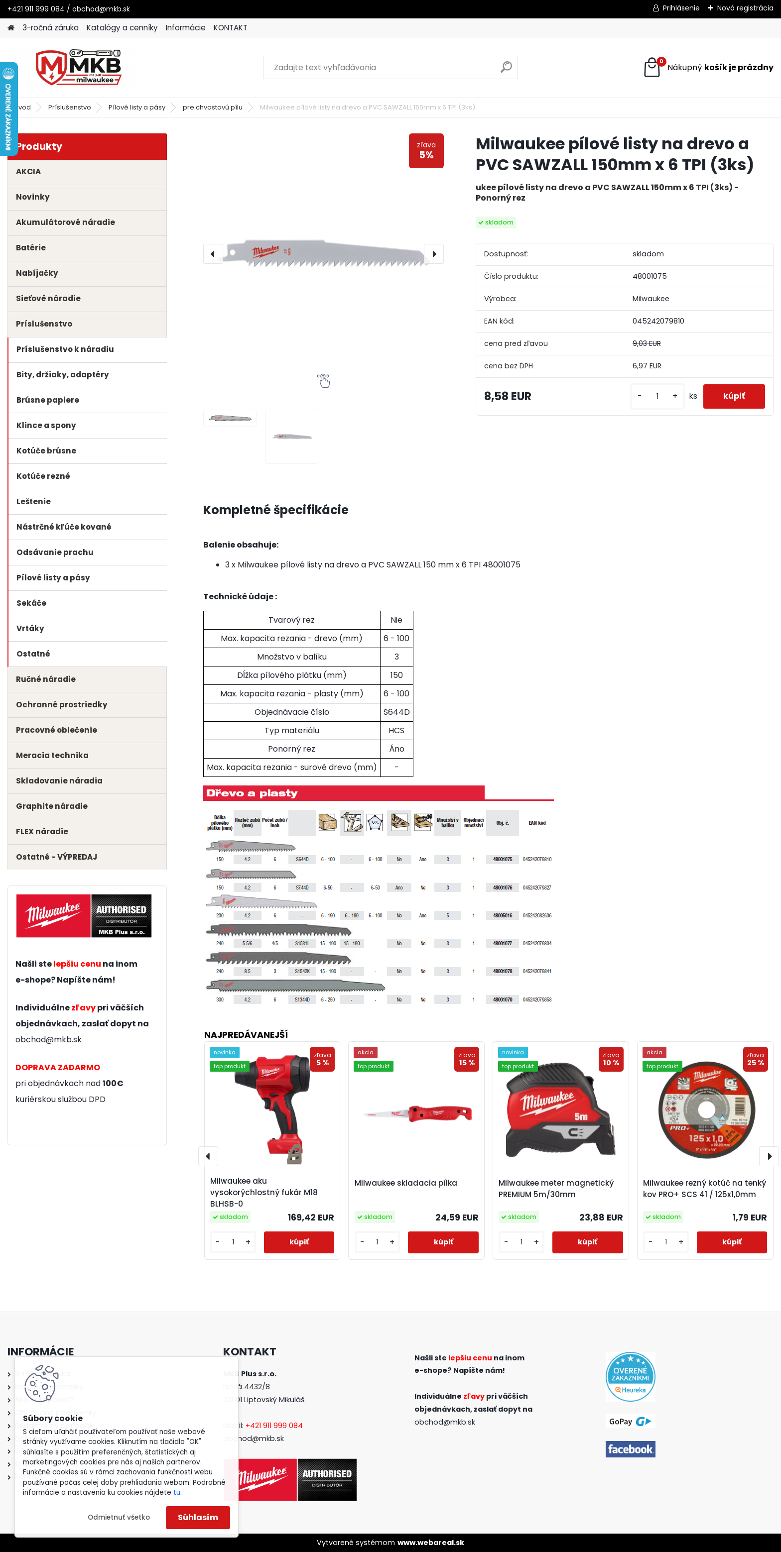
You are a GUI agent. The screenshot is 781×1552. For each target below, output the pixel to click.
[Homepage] (10, 28)
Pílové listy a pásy (137, 107)
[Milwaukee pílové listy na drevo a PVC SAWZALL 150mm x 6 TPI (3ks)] (323, 253)
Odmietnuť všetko (119, 1517)
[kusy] (657, 396)
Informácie (186, 27)
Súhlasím (198, 1517)
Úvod (22, 107)
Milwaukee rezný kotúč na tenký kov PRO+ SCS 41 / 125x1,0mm (704, 1189)
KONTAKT (231, 27)
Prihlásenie (681, 8)
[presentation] (213, 254)
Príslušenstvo (69, 107)
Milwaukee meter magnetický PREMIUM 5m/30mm (556, 1189)
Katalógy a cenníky (122, 27)
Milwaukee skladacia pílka (406, 1183)
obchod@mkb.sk (48, 1039)
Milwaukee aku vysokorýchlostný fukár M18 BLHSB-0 (264, 1192)
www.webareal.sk (430, 1543)
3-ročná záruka (50, 27)
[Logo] (75, 68)
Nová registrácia (745, 8)
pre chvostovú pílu (213, 107)
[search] (506, 71)
